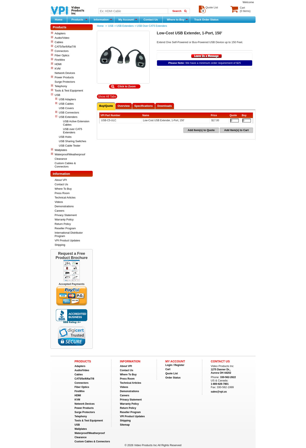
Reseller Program (65, 228)
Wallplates (61, 150)
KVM (57, 68)
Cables (59, 42)
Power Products (64, 77)
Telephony (61, 86)
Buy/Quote (106, 105)
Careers (59, 210)
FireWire (60, 59)
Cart (167, 369)
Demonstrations (64, 206)
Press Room (62, 193)
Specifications (143, 105)
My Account (127, 19)
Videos (59, 201)
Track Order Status (206, 19)
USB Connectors (69, 112)
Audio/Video (62, 37)
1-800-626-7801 (220, 383)
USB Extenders (68, 116)
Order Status (173, 377)
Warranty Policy (64, 219)
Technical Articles (65, 197)
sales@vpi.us (219, 391)
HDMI (58, 64)
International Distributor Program (69, 234)
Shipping (60, 244)
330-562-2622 (228, 377)
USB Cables (66, 103)
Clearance (61, 158)
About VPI (61, 180)
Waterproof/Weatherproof (70, 154)
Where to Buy (177, 19)
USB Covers (66, 108)
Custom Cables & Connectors (65, 165)
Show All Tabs (107, 96)
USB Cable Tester (69, 145)
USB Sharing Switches (72, 141)
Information (103, 19)
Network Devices (65, 73)
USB (57, 95)
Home (58, 19)
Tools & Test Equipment (69, 90)
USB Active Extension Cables (76, 123)
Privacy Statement (66, 215)
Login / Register (174, 365)
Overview (124, 105)
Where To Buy (63, 188)
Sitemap (125, 424)
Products (79, 19)
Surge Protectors (65, 81)
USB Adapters (67, 99)
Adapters (60, 33)
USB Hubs (65, 136)
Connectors (61, 51)
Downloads (164, 105)
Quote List (171, 373)
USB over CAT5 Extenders (72, 130)
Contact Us (151, 19)
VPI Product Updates (67, 240)
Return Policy (63, 223)
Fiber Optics (62, 55)
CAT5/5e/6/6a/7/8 (65, 46)
